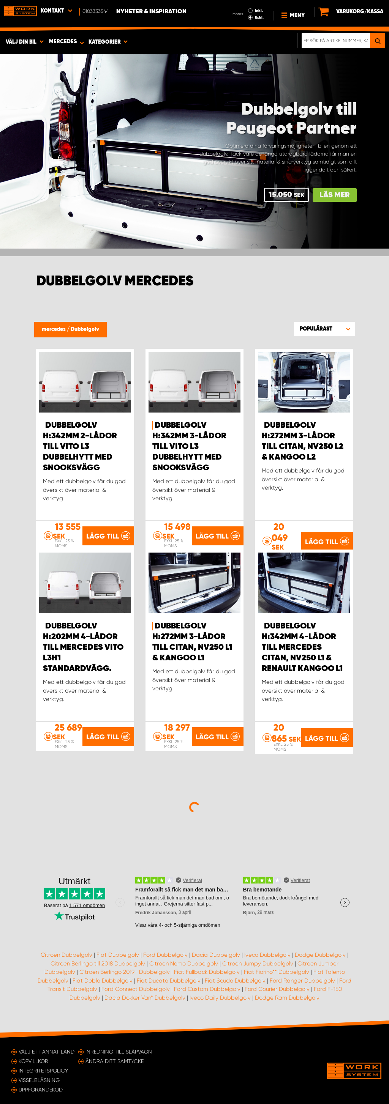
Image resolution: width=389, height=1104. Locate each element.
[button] (324, 328)
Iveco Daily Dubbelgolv (220, 997)
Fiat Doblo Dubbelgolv (103, 980)
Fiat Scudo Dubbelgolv (235, 980)
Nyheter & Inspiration (151, 12)
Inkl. (259, 11)
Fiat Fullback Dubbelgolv (207, 972)
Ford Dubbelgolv (165, 954)
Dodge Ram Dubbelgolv (287, 997)
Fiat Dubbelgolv (117, 954)
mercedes (54, 329)
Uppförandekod (41, 1090)
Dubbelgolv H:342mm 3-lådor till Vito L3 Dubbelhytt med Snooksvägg (189, 446)
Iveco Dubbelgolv (267, 954)
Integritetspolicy (43, 1071)
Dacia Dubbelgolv (216, 954)
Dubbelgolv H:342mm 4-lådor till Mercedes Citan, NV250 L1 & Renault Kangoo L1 (302, 647)
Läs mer (334, 195)
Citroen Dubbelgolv (66, 954)
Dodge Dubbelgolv (320, 954)
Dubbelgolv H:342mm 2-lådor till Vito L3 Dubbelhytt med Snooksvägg (80, 446)
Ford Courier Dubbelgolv (277, 989)
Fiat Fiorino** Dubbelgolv (276, 972)
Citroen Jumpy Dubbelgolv (257, 963)
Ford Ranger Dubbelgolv (302, 980)
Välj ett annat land (46, 1052)
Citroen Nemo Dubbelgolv (183, 963)
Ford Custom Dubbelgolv (207, 989)
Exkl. (259, 17)
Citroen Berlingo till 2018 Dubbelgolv (98, 963)
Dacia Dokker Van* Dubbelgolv (144, 997)
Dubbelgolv (85, 329)
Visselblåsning (39, 1080)
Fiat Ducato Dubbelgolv (169, 980)
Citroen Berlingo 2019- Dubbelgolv (124, 972)
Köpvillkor (33, 1061)
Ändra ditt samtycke (114, 1061)
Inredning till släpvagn (118, 1052)
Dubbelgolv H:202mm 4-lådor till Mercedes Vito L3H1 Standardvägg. (83, 647)
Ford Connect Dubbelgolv (135, 989)
